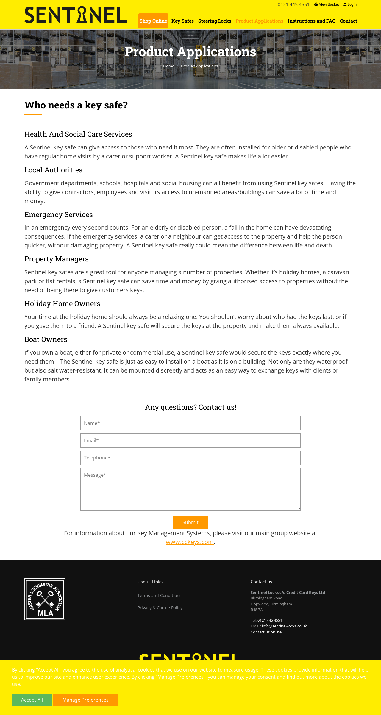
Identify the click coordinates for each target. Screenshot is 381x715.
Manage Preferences (86, 700)
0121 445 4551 (269, 620)
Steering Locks (214, 21)
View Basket (326, 4)
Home (168, 65)
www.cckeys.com (190, 542)
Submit (190, 522)
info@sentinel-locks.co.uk (284, 626)
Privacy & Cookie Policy (160, 607)
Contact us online (266, 632)
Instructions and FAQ (311, 21)
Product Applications (259, 21)
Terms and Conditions (160, 595)
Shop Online (153, 21)
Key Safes (182, 21)
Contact (348, 21)
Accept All (32, 700)
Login (350, 4)
